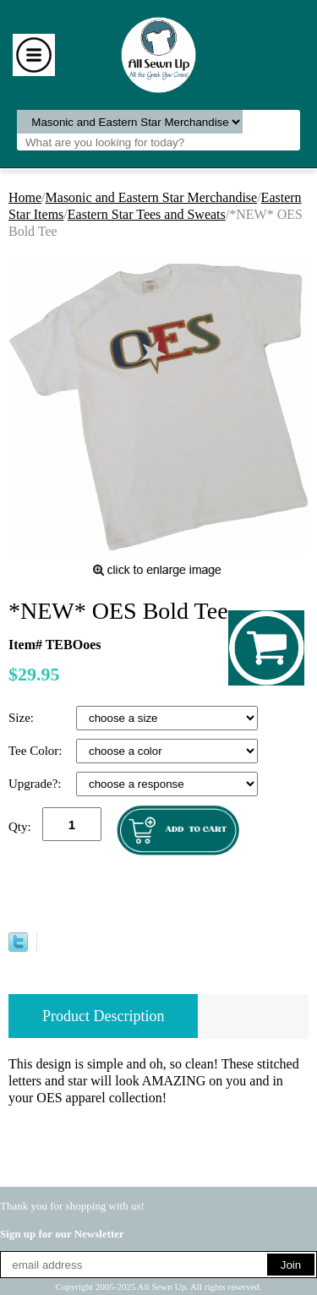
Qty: (19, 826)
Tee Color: (36, 750)
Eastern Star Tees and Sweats (147, 214)
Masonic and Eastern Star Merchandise (152, 197)
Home (24, 197)
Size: (22, 717)
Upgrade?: (36, 783)
